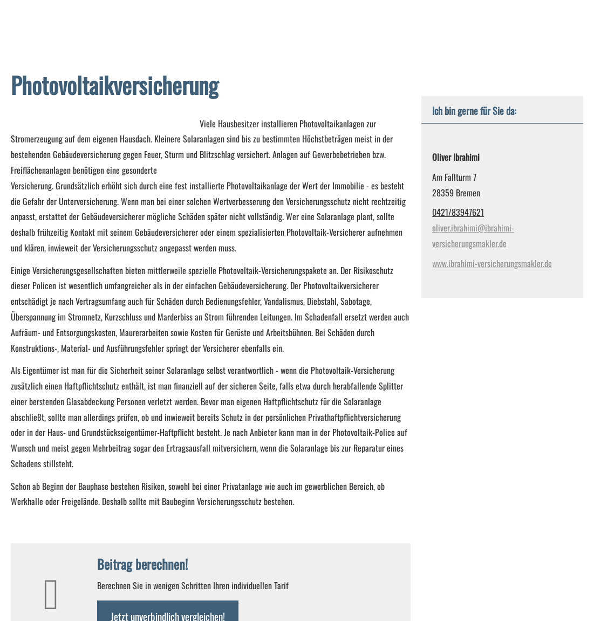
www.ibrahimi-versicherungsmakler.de (492, 263)
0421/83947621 (458, 212)
